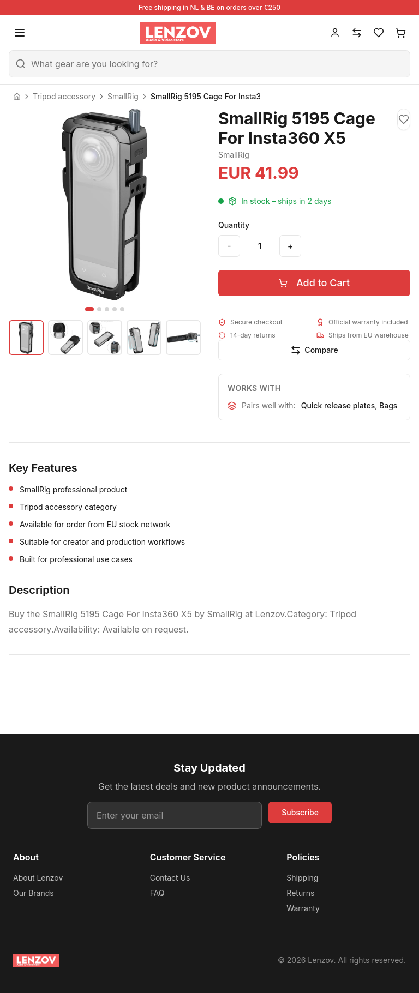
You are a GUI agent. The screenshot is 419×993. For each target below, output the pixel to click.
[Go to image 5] (122, 309)
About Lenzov (38, 877)
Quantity (233, 225)
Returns (300, 893)
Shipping (302, 877)
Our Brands (33, 893)
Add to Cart (314, 282)
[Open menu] (20, 33)
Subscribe (300, 812)
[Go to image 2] (99, 309)
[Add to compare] (314, 350)
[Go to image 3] (107, 309)
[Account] (335, 33)
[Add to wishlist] (403, 119)
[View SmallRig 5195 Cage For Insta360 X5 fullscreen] (105, 204)
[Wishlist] (378, 33)
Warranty (303, 908)
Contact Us (170, 877)
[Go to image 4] (114, 309)
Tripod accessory (64, 96)
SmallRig (123, 96)
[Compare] (357, 33)
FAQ (157, 893)
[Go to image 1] (89, 309)
